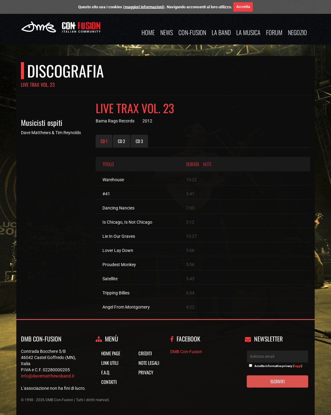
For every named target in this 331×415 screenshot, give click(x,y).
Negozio (297, 32)
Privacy (145, 372)
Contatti (109, 381)
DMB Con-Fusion (186, 351)
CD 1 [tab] (104, 141)
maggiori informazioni (144, 6)
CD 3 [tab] (139, 141)
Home (148, 32)
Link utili (109, 362)
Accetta (243, 6)
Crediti (145, 353)
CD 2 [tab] (121, 141)
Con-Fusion (192, 32)
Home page (110, 353)
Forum (274, 32)
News (166, 32)
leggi (297, 366)
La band (221, 32)
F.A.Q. (105, 372)
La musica (248, 32)
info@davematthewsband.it (47, 375)
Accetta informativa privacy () (278, 366)
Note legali (148, 362)
